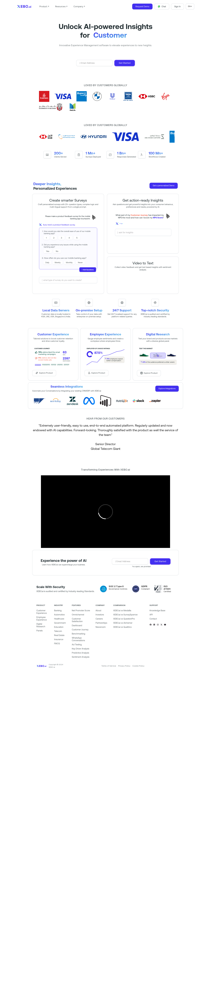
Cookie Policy (138, 666)
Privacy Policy (124, 666)
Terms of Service (108, 666)
